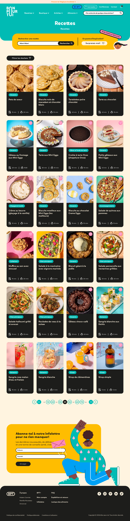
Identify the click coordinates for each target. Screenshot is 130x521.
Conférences (104, 7)
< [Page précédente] (39, 402)
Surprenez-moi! (93, 43)
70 (82, 402)
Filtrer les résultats (20, 58)
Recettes (29, 13)
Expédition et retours (59, 497)
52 (70, 402)
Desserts (13, 95)
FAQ (53, 493)
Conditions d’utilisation (49, 515)
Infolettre (40, 502)
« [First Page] (34, 402)
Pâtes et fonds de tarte (78, 150)
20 (52, 402)
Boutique (44, 13)
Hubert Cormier (25, 497)
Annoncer (23, 504)
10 (48, 402)
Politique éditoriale (33, 515)
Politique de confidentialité (15, 515)
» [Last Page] (95, 402)
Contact (114, 7)
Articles (58, 13)
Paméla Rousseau (26, 501)
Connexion (90, 7)
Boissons (103, 317)
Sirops (72, 372)
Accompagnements (107, 206)
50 (60, 402)
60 (77, 402)
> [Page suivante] (91, 402)
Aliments (72, 13)
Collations (14, 261)
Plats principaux (46, 261)
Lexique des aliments (59, 502)
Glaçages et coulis (16, 206)
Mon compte (42, 497)
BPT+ (78, 7)
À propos (23, 493)
